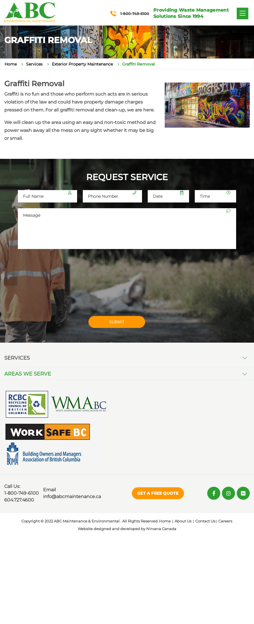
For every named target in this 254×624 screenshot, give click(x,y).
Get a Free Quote (158, 493)
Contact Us (205, 521)
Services (34, 64)
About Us (183, 521)
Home (11, 64)
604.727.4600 (19, 500)
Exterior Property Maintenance (82, 64)
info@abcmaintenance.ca (72, 496)
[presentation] (61, 286)
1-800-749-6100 (21, 493)
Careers (225, 521)
